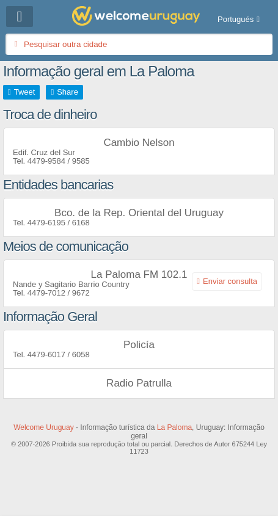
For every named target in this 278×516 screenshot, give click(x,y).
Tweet (24, 91)
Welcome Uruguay (43, 427)
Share (67, 91)
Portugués (236, 19)
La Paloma (174, 427)
